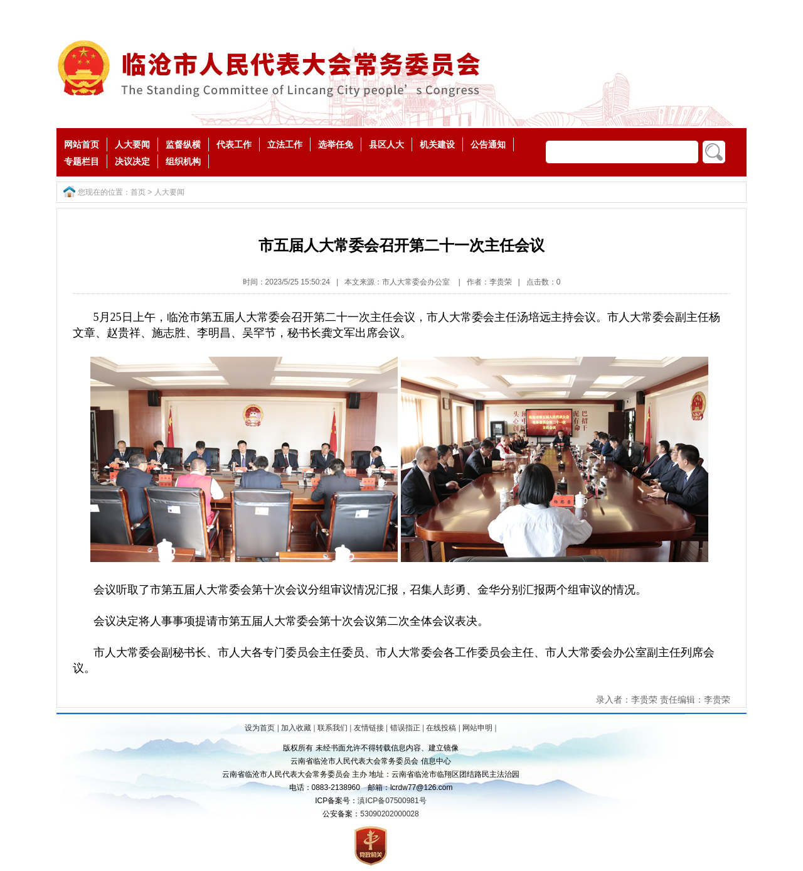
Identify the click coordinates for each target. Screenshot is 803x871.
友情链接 (369, 727)
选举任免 (335, 144)
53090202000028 (389, 813)
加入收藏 (296, 727)
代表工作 (234, 144)
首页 (138, 192)
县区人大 (386, 144)
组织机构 (183, 161)
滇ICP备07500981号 (392, 800)
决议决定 (132, 161)
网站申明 (477, 727)
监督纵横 (183, 144)
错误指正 (405, 727)
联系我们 (332, 727)
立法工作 (284, 144)
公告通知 (488, 144)
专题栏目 (81, 161)
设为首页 (260, 727)
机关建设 (437, 144)
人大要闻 (132, 144)
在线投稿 (441, 727)
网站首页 (81, 144)
